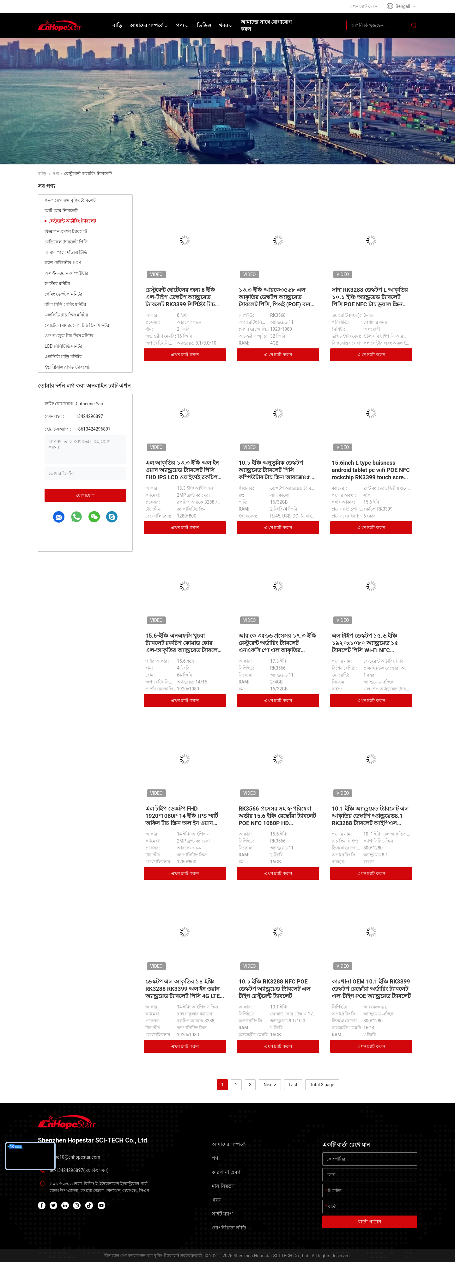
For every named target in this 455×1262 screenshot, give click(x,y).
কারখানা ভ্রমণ (226, 1172)
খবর (216, 1200)
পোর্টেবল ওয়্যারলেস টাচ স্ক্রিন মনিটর (77, 325)
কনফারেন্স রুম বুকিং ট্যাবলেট (70, 200)
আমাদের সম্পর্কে (229, 1144)
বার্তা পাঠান (370, 1222)
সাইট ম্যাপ (222, 1214)
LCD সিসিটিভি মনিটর (63, 346)
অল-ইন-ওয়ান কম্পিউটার (66, 273)
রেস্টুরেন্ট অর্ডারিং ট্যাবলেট (72, 221)
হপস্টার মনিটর (57, 283)
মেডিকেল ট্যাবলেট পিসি (66, 241)
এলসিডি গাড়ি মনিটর (63, 356)
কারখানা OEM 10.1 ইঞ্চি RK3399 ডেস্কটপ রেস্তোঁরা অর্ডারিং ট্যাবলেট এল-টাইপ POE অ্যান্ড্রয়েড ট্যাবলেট (371, 988)
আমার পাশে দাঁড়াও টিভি (66, 252)
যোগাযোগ (85, 495)
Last (293, 1084)
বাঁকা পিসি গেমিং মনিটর (65, 304)
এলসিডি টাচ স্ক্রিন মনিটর (66, 314)
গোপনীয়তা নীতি (229, 1228)
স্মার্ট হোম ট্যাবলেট (61, 210)
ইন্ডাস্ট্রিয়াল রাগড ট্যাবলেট (67, 367)
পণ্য (55, 173)
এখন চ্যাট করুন (185, 354)
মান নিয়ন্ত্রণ (223, 1186)
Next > (270, 1084)
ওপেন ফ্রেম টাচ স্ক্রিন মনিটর (69, 335)
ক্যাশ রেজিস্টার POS (63, 262)
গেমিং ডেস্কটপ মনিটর (63, 294)
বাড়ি (42, 173)
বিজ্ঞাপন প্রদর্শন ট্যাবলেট (66, 231)
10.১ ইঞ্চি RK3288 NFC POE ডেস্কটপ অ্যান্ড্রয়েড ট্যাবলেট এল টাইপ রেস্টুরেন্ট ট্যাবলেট (274, 988)
